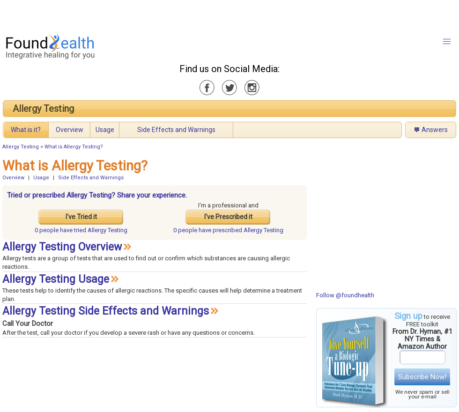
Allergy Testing (43, 108)
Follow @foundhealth (345, 295)
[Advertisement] (117, 14)
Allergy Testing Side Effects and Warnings (105, 311)
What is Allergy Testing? (73, 147)
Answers (435, 129)
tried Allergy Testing (81, 230)
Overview (69, 129)
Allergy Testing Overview (62, 247)
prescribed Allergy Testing (228, 230)
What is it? (26, 129)
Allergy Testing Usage (55, 279)
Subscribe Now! (422, 377)
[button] (447, 41)
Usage (105, 129)
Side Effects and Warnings (176, 129)
